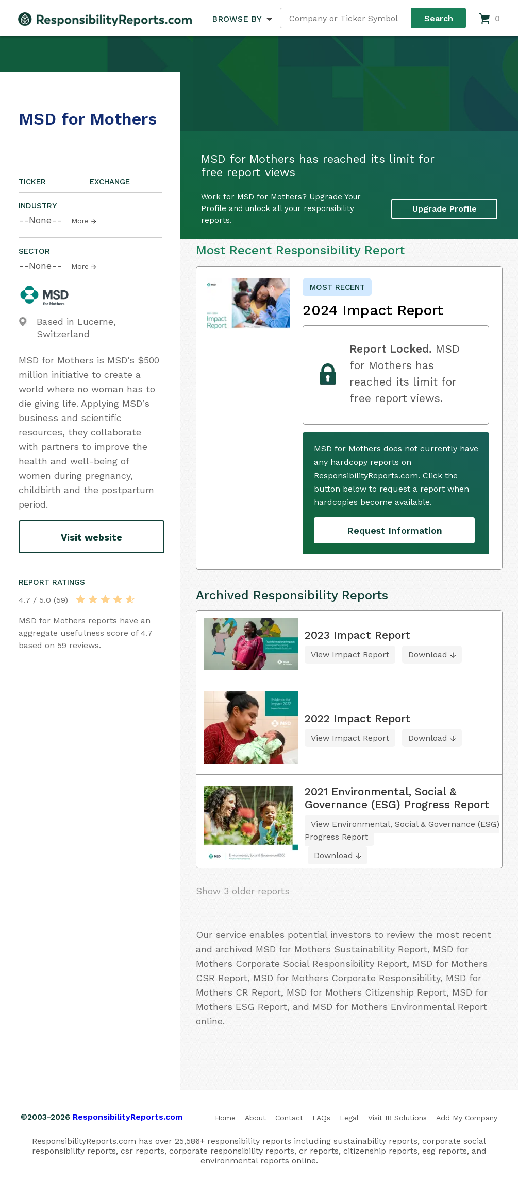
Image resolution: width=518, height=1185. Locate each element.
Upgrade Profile (444, 209)
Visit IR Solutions (397, 1117)
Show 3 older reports (243, 890)
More (80, 221)
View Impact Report (350, 654)
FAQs (321, 1117)
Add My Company (466, 1117)
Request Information (394, 530)
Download (427, 654)
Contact (289, 1117)
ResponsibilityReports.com (127, 1117)
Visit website (91, 537)
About (255, 1117)
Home (225, 1117)
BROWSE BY (236, 19)
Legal (349, 1117)
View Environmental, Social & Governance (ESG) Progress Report (402, 830)
